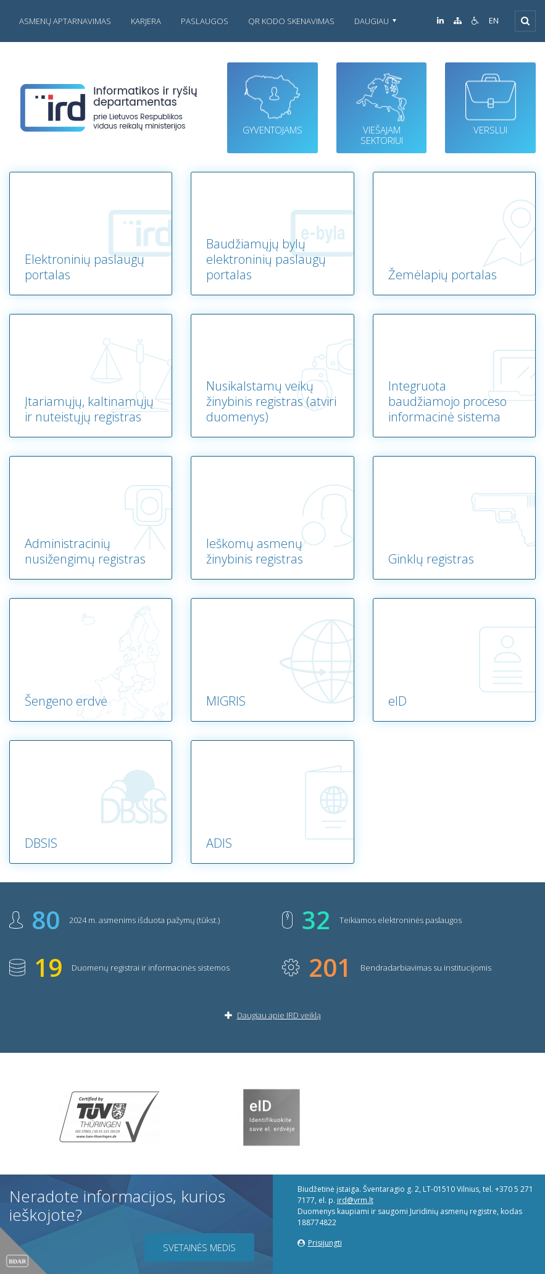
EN (494, 20)
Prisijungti (319, 1243)
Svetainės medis (199, 1247)
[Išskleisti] (525, 21)
